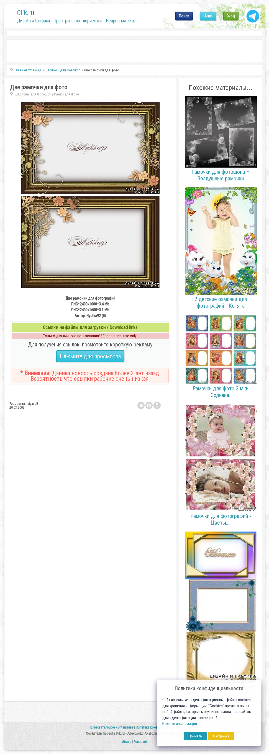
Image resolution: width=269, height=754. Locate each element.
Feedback (140, 742)
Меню (208, 16)
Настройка (221, 736)
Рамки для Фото (66, 94)
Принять (195, 736)
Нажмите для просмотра (90, 356)
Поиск (184, 16)
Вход (231, 16)
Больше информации (179, 723)
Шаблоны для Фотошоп (33, 94)
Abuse (126, 742)
